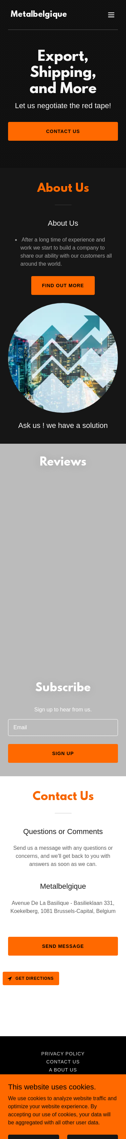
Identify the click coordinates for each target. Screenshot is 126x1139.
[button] (111, 14)
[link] (39, 15)
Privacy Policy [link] (63, 1053)
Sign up (63, 753)
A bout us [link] (63, 1069)
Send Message (63, 946)
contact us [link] (63, 1061)
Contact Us (63, 131)
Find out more (63, 285)
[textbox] (63, 727)
